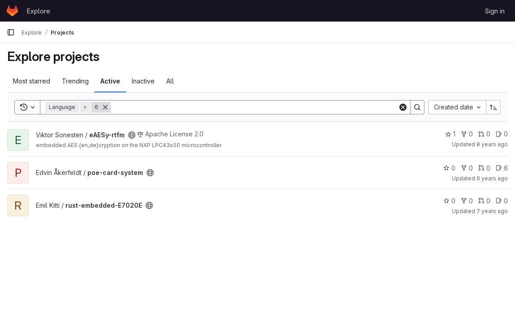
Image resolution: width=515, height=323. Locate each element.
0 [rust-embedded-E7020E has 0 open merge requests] (484, 201)
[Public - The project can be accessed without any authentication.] (131, 135)
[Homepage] (12, 11)
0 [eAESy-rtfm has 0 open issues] (502, 134)
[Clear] (403, 107)
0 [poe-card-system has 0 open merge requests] (484, 168)
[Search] (254, 107)
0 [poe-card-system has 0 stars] (449, 168)
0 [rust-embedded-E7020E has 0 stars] (449, 201)
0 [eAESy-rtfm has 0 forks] (467, 134)
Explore (38, 11)
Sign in (495, 11)
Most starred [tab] (31, 81)
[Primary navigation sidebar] (11, 32)
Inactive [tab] (143, 81)
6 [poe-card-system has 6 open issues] (502, 168)
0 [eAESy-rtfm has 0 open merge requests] (484, 134)
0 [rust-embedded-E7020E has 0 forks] (467, 201)
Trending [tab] (75, 81)
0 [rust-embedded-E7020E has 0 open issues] (502, 201)
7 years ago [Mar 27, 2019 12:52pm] (492, 211)
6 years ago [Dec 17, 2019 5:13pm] (492, 178)
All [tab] (170, 81)
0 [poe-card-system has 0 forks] (467, 168)
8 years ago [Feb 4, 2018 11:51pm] (492, 144)
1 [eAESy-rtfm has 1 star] (450, 134)
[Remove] (105, 107)
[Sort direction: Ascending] (493, 107)
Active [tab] (110, 81)
